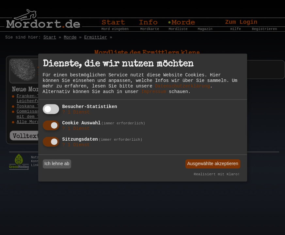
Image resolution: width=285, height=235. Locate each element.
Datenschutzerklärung (182, 86)
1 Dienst (76, 112)
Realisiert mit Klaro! (217, 174)
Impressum (153, 91)
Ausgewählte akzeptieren (212, 163)
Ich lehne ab (56, 163)
